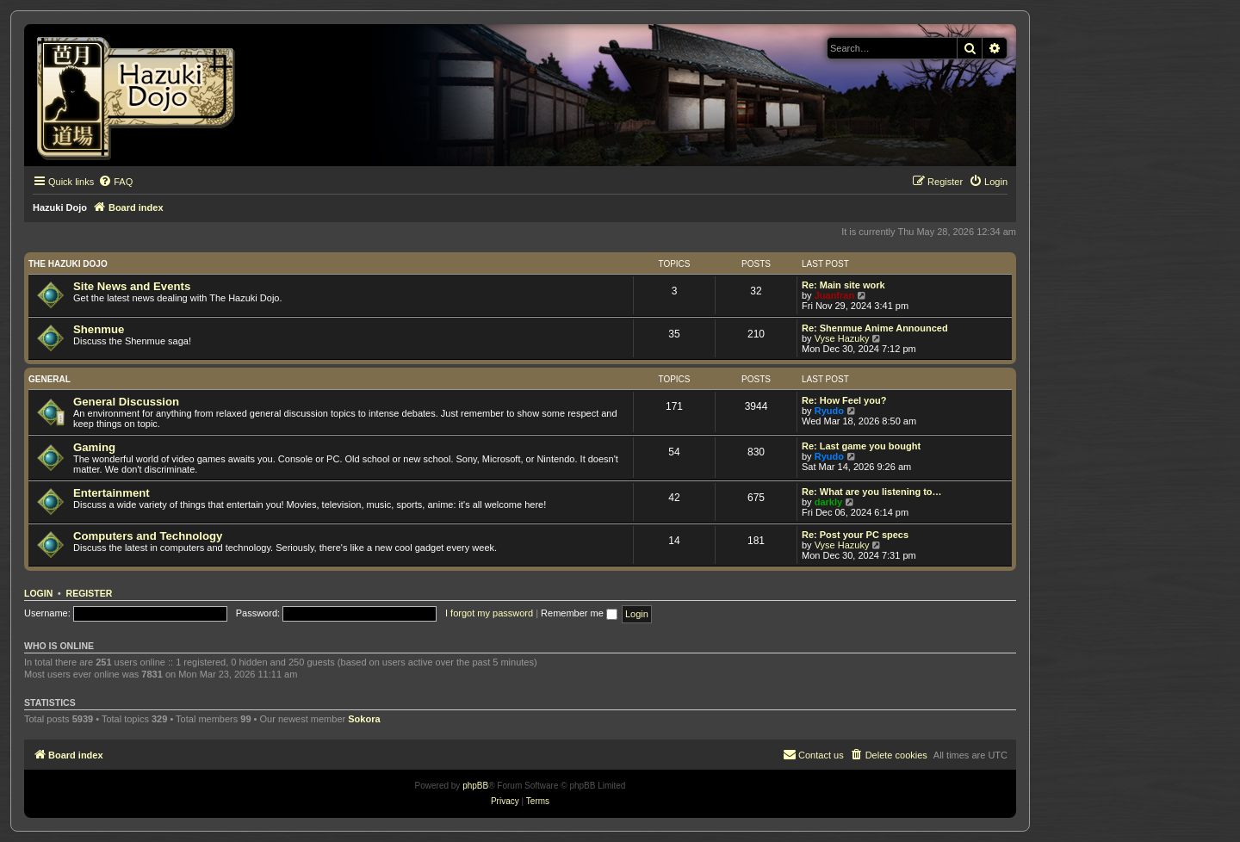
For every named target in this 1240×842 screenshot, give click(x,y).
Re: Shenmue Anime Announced (875, 328)
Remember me (579, 613)
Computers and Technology (147, 535)
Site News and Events (131, 286)
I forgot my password (489, 613)
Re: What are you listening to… (872, 491)
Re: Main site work (843, 285)
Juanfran (834, 295)
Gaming (94, 447)
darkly (828, 502)
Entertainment (111, 492)
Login (38, 593)
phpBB (475, 785)
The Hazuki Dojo (68, 264)
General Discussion (126, 401)
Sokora (364, 719)
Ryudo (829, 411)
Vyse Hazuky (842, 338)
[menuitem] (115, 181)
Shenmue (98, 329)
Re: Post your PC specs (855, 534)
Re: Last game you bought (861, 446)
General (49, 379)
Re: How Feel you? (844, 400)
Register (89, 593)
